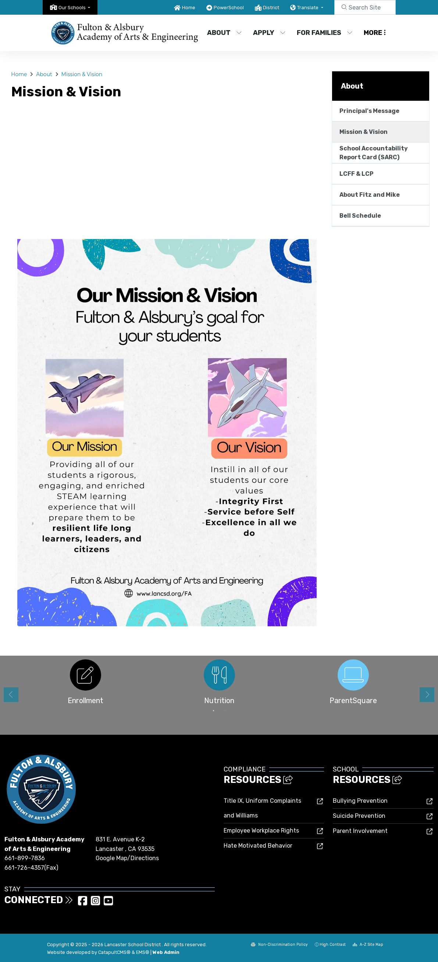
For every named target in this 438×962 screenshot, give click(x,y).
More (375, 33)
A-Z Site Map (368, 944)
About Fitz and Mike (369, 194)
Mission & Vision (82, 74)
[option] (85, 684)
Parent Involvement (360, 830)
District (271, 7)
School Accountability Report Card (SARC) (373, 153)
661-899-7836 (24, 858)
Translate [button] (308, 7)
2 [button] (224, 711)
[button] (74, 7)
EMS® (142, 952)
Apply (269, 33)
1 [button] (213, 711)
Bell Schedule (360, 215)
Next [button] (427, 694)
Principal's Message (369, 110)
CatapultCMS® (114, 952)
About (224, 33)
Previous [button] (11, 694)
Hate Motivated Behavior (258, 845)
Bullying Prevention (360, 800)
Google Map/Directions (127, 858)
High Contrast (333, 944)
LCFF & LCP (356, 173)
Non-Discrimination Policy (279, 944)
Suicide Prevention (359, 815)
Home (188, 7)
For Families (324, 33)
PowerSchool (229, 7)
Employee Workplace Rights (261, 830)
